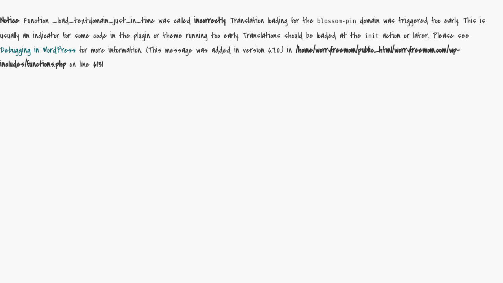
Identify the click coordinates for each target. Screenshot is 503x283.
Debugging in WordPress (38, 50)
